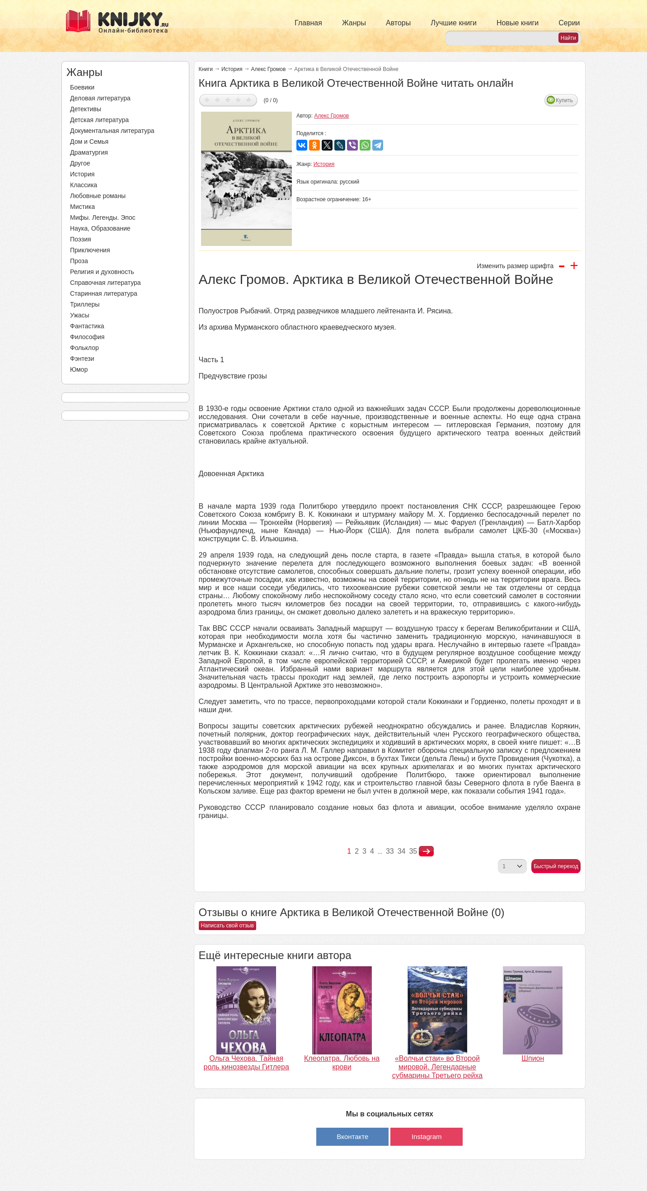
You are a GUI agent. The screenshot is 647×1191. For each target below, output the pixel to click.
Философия (87, 336)
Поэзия (80, 239)
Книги (206, 69)
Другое (80, 163)
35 (413, 851)
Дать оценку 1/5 (207, 99)
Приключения (90, 250)
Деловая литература (100, 98)
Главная (308, 23)
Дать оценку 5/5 (249, 99)
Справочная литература (105, 282)
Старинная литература (103, 293)
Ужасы (79, 315)
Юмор (79, 369)
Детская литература (99, 119)
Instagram (427, 1136)
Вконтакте (352, 1136)
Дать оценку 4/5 (238, 99)
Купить (564, 100)
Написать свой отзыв (227, 925)
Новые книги (518, 23)
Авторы (398, 23)
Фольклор (84, 347)
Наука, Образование (100, 228)
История (82, 174)
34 (402, 851)
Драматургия (89, 152)
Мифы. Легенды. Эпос (103, 217)
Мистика (82, 206)
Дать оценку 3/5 (228, 99)
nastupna (426, 851)
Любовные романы (98, 195)
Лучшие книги (454, 23)
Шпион (532, 1058)
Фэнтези (82, 358)
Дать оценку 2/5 (217, 99)
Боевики (82, 87)
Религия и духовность (102, 271)
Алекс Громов (268, 69)
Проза (79, 261)
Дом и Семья (89, 141)
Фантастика (87, 326)
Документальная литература (112, 130)
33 (390, 851)
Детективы (85, 109)
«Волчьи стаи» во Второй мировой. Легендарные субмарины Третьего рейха (437, 1066)
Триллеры (84, 304)
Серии (569, 23)
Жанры (354, 23)
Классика (83, 185)
